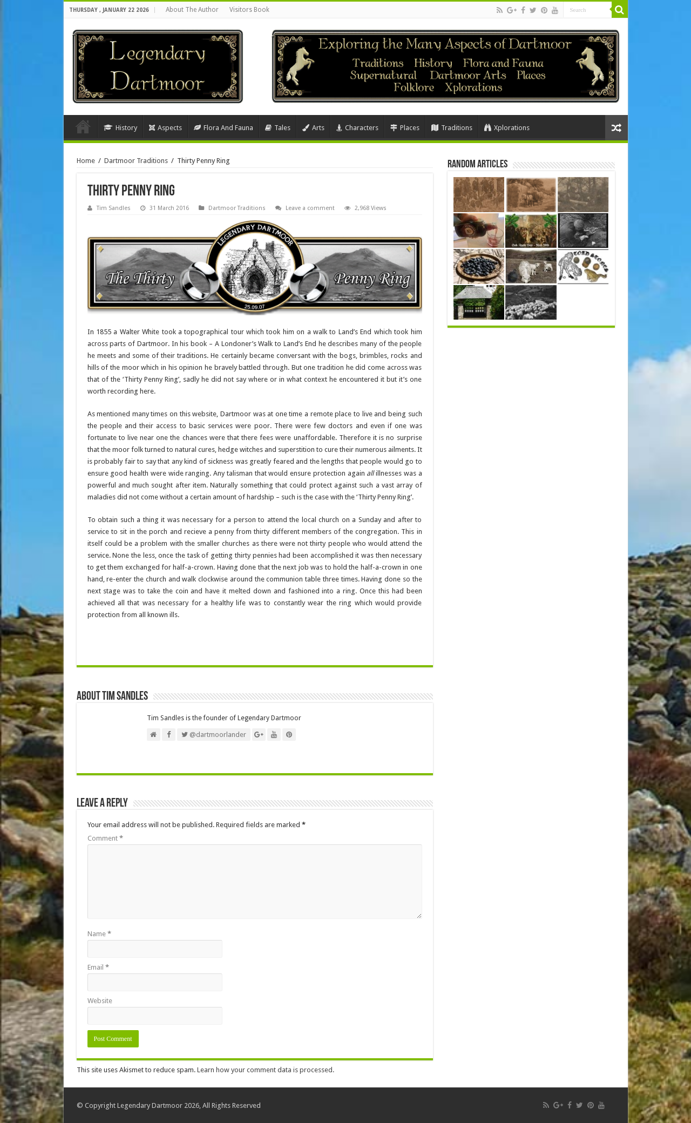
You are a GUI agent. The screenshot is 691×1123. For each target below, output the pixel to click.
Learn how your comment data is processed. (265, 1070)
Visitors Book (249, 9)
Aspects (165, 128)
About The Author (192, 9)
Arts (313, 128)
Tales (277, 128)
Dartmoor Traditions (136, 161)
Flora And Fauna (223, 128)
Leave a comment (310, 208)
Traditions (451, 128)
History (120, 128)
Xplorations (507, 128)
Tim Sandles (114, 208)
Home (83, 126)
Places (404, 128)
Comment (105, 838)
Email (98, 967)
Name (99, 934)
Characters (357, 128)
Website (99, 1001)
